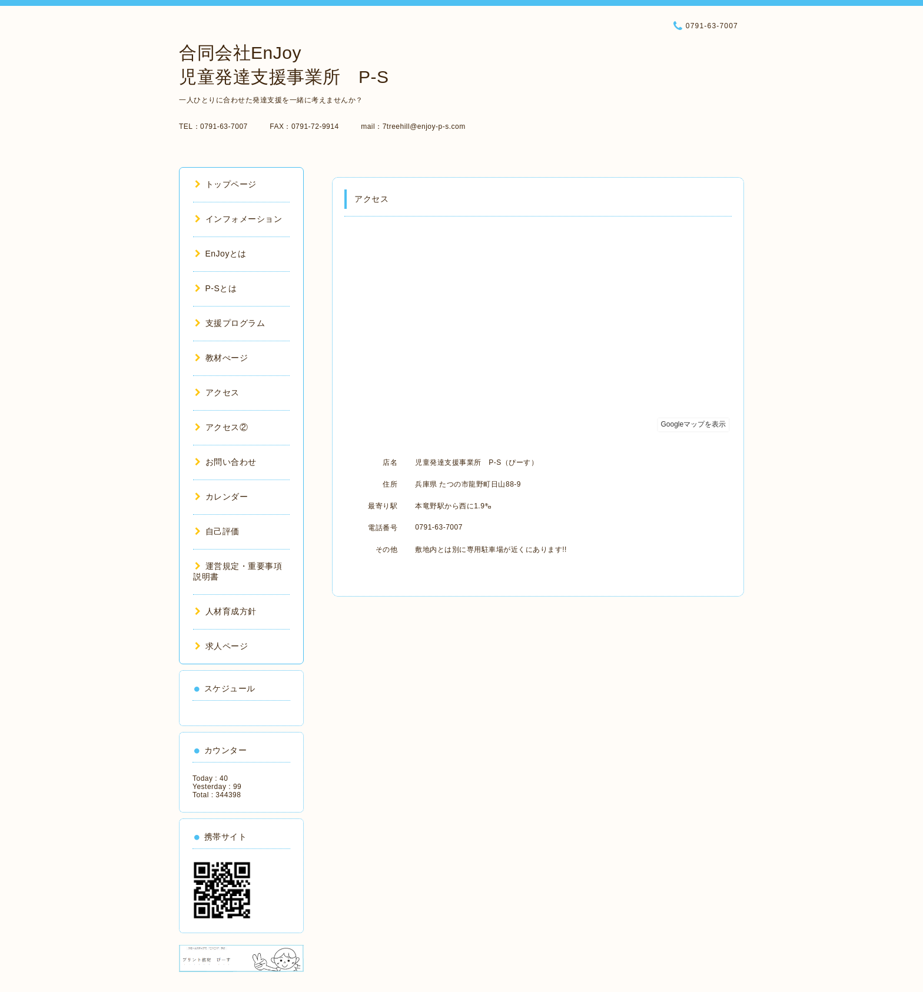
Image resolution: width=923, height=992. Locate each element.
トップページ (226, 184)
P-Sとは (216, 288)
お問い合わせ (226, 462)
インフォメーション (238, 219)
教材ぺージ (221, 357)
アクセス (217, 392)
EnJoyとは (221, 253)
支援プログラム (230, 323)
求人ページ (221, 646)
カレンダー (221, 496)
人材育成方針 (226, 611)
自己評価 (217, 531)
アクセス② (221, 427)
